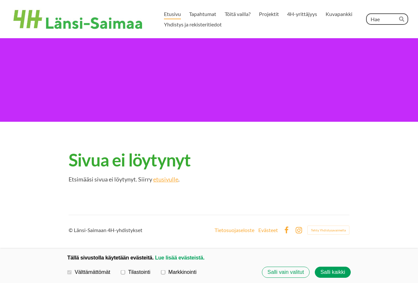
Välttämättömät (88, 272)
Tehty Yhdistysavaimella (328, 230)
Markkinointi (179, 272)
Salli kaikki (332, 272)
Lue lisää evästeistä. (179, 257)
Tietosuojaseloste (234, 230)
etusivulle (165, 179)
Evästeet (268, 230)
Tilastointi (135, 272)
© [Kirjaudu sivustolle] (71, 230)
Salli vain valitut (285, 272)
